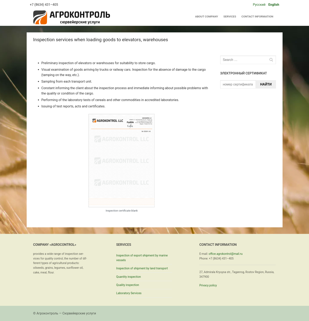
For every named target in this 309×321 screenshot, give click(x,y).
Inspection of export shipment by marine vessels (142, 258)
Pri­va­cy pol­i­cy (208, 285)
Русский (259, 5)
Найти (266, 84)
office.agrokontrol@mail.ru (226, 253)
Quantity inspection (128, 276)
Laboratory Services (128, 293)
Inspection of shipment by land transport (142, 268)
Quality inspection (127, 285)
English (273, 5)
